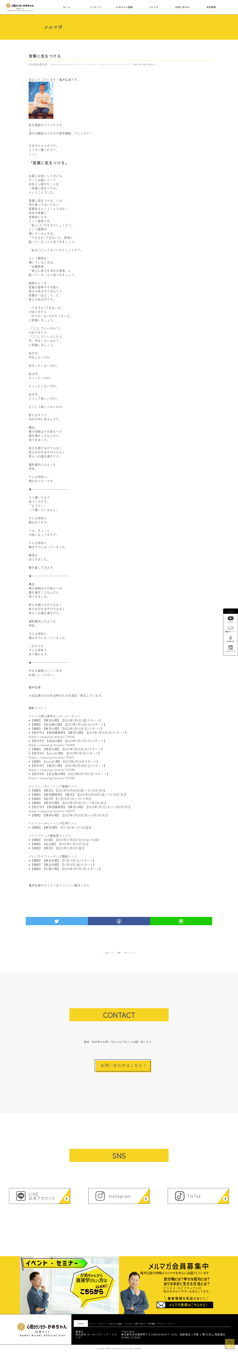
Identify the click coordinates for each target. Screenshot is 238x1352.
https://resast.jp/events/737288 (52, 769)
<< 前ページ (108, 952)
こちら (84, 885)
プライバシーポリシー (167, 1323)
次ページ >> (129, 952)
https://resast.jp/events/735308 (52, 745)
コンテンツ (95, 7)
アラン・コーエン (81, 64)
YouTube (68, 64)
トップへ (230, 1345)
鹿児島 (152, 64)
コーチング (95, 64)
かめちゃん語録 (124, 7)
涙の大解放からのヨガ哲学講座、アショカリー (60, 133)
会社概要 (211, 7)
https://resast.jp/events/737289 (52, 778)
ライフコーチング (124, 64)
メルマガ (153, 7)
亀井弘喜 (138, 64)
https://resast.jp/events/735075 (52, 811)
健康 (145, 64)
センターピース (108, 64)
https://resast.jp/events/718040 (52, 736)
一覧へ (119, 952)
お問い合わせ (182, 7)
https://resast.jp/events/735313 (51, 757)
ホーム (66, 7)
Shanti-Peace (57, 64)
